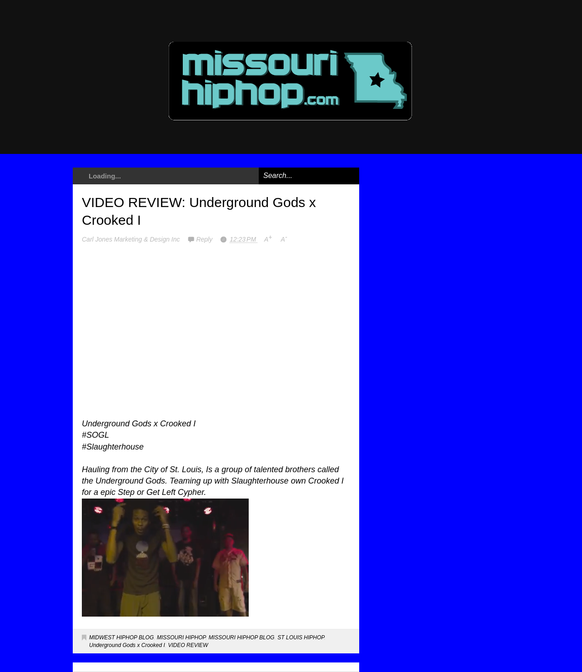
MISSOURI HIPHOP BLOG (242, 637)
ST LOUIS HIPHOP (300, 637)
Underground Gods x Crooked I (127, 645)
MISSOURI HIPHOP (181, 637)
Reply (205, 239)
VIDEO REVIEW (188, 645)
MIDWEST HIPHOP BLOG (121, 637)
